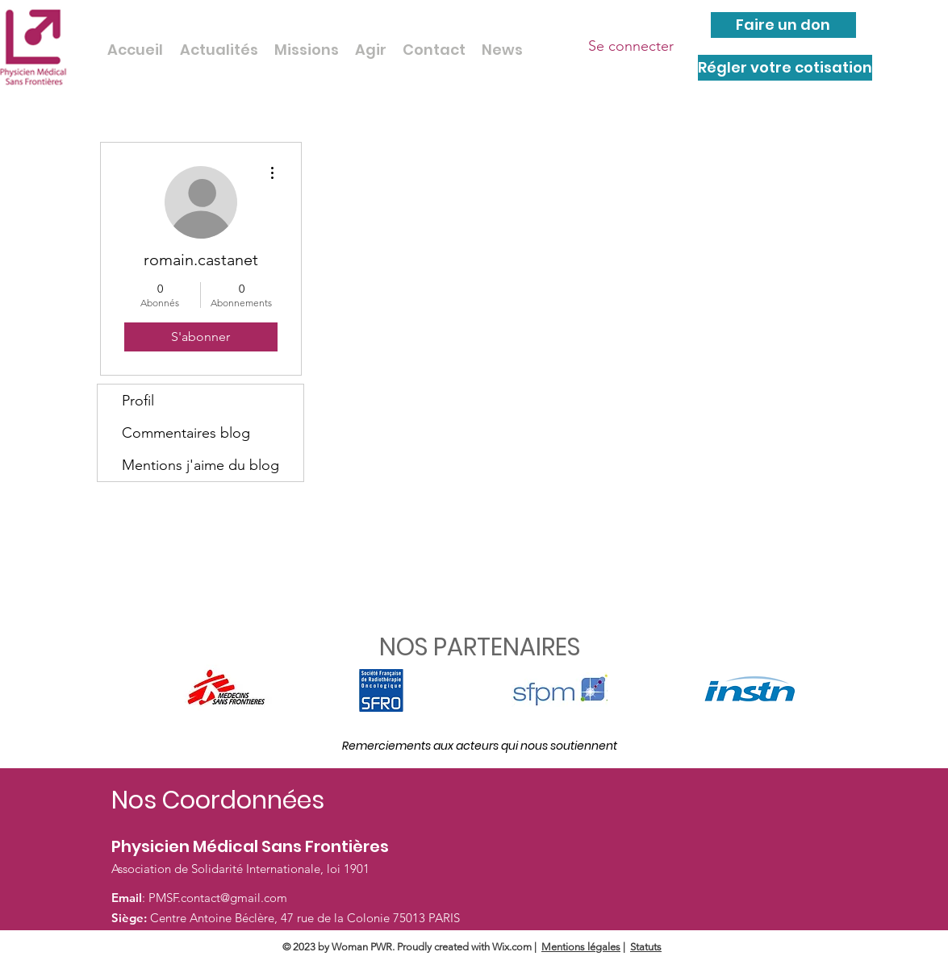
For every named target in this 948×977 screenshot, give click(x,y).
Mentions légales (580, 947)
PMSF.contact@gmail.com (217, 897)
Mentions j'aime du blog (200, 465)
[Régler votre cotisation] (785, 68)
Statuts (646, 947)
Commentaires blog (186, 433)
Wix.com (512, 947)
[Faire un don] (783, 25)
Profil (138, 401)
